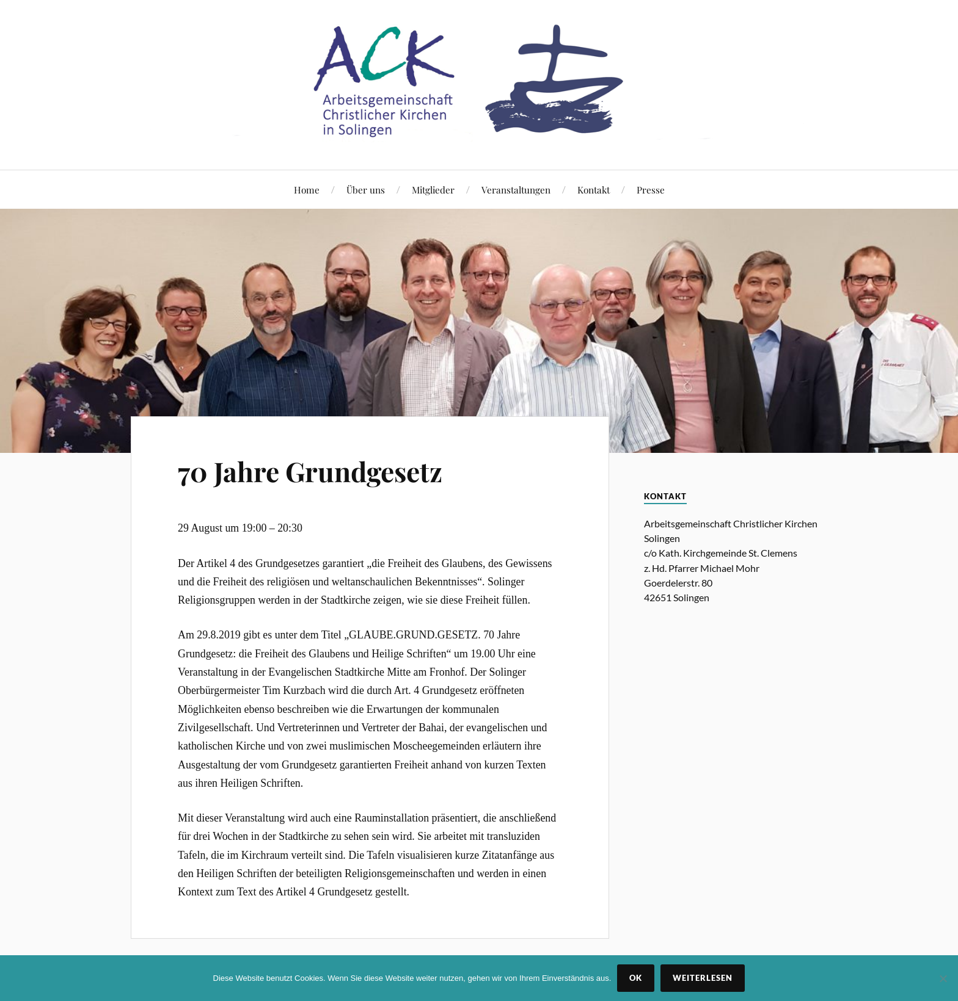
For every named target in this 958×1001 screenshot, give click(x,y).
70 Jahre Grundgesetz (310, 471)
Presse (651, 189)
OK (635, 978)
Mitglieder (433, 189)
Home (307, 189)
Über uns (365, 189)
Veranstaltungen (515, 189)
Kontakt (593, 189)
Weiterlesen (703, 978)
